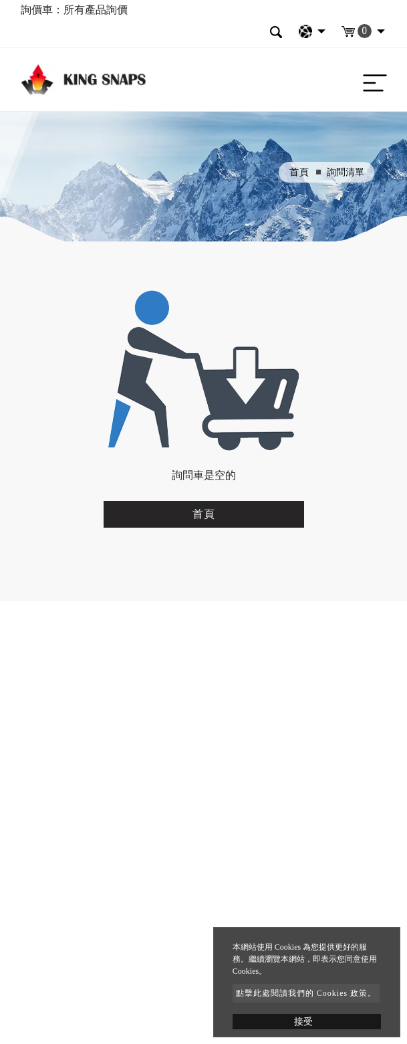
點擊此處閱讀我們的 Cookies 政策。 (306, 993)
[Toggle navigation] (371, 79)
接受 (303, 1022)
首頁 (299, 172)
